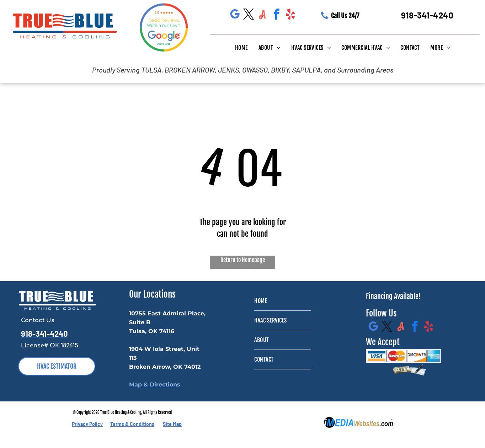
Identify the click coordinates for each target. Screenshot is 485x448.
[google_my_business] (235, 15)
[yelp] (290, 15)
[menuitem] (241, 47)
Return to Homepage (242, 259)
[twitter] (248, 15)
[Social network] (262, 15)
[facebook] (276, 15)
